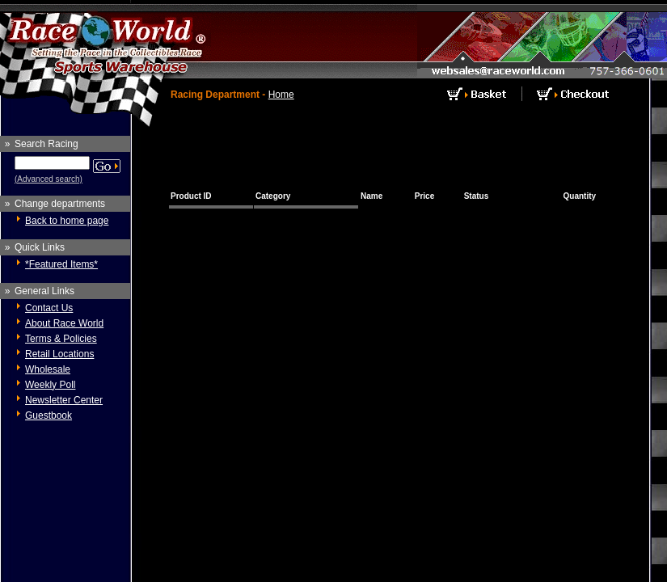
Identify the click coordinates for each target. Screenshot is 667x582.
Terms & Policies (61, 338)
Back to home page (66, 220)
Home (281, 94)
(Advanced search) (48, 179)
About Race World (64, 323)
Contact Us (49, 308)
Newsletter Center (64, 400)
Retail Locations (59, 354)
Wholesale (47, 369)
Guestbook (48, 415)
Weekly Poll (50, 384)
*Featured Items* (61, 264)
